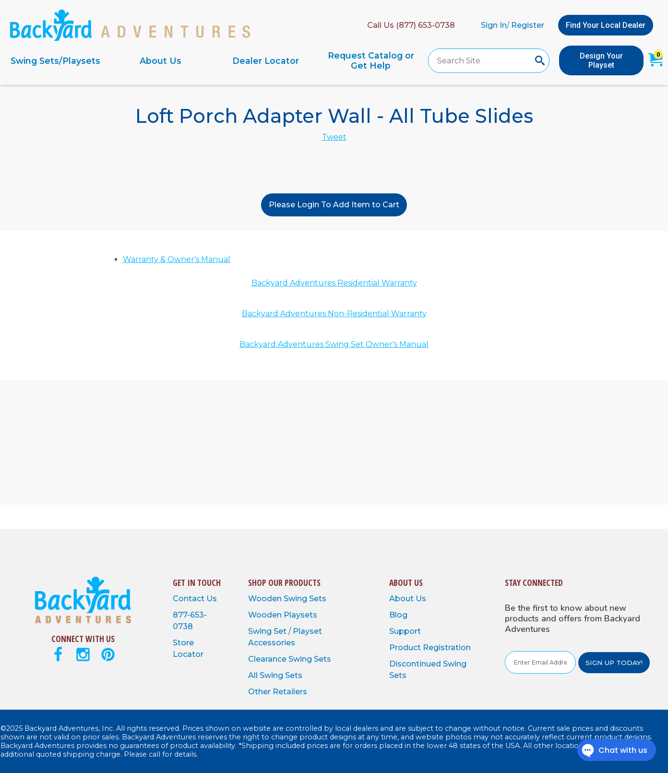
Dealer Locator (265, 61)
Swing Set (268, 631)
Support (405, 631)
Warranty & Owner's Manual (176, 259)
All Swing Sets (275, 675)
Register (527, 25)
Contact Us (195, 598)
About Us (160, 61)
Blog (398, 614)
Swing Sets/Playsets (55, 61)
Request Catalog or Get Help (371, 60)
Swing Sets (305, 598)
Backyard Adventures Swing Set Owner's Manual (334, 344)
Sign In (494, 25)
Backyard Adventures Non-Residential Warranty (334, 313)
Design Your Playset (601, 60)
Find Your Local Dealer (605, 25)
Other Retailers (277, 691)
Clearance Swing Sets (289, 659)
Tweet (334, 137)
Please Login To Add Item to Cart (334, 204)
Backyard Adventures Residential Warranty (334, 282)
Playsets (300, 614)
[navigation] (213, 60)
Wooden (266, 598)
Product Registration (430, 647)
